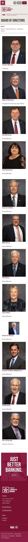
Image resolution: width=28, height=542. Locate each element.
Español (19, 2)
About (3, 26)
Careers (3, 31)
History (3, 29)
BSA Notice (18, 535)
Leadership (20, 29)
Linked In (4, 520)
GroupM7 (7, 537)
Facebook (4, 518)
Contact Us (8, 500)
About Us (14, 475)
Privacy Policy (17, 533)
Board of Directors (11, 29)
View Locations (6, 502)
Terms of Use (4, 535)
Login (24, 2)
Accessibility (12, 535)
